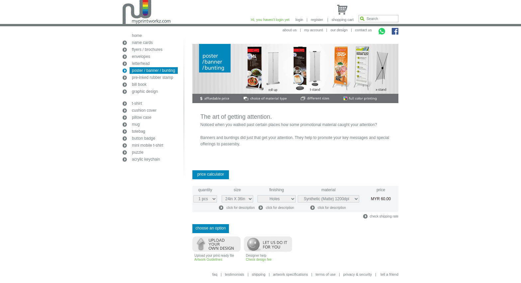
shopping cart (343, 20)
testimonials (234, 274)
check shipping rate (384, 216)
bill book (139, 84)
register (317, 20)
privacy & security (357, 274)
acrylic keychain (146, 159)
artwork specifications (290, 274)
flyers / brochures (147, 49)
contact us (363, 30)
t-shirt (137, 103)
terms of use (326, 274)
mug (136, 124)
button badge (143, 138)
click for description (240, 208)
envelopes (141, 56)
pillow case (142, 117)
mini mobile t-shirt (147, 145)
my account (313, 30)
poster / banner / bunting (153, 70)
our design (339, 30)
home (137, 35)
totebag (138, 131)
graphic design (145, 91)
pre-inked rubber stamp (152, 77)
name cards (142, 42)
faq (214, 274)
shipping (258, 274)
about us (289, 30)
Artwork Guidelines (208, 259)
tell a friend (389, 274)
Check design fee (258, 259)
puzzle (138, 152)
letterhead (141, 63)
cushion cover (144, 110)
